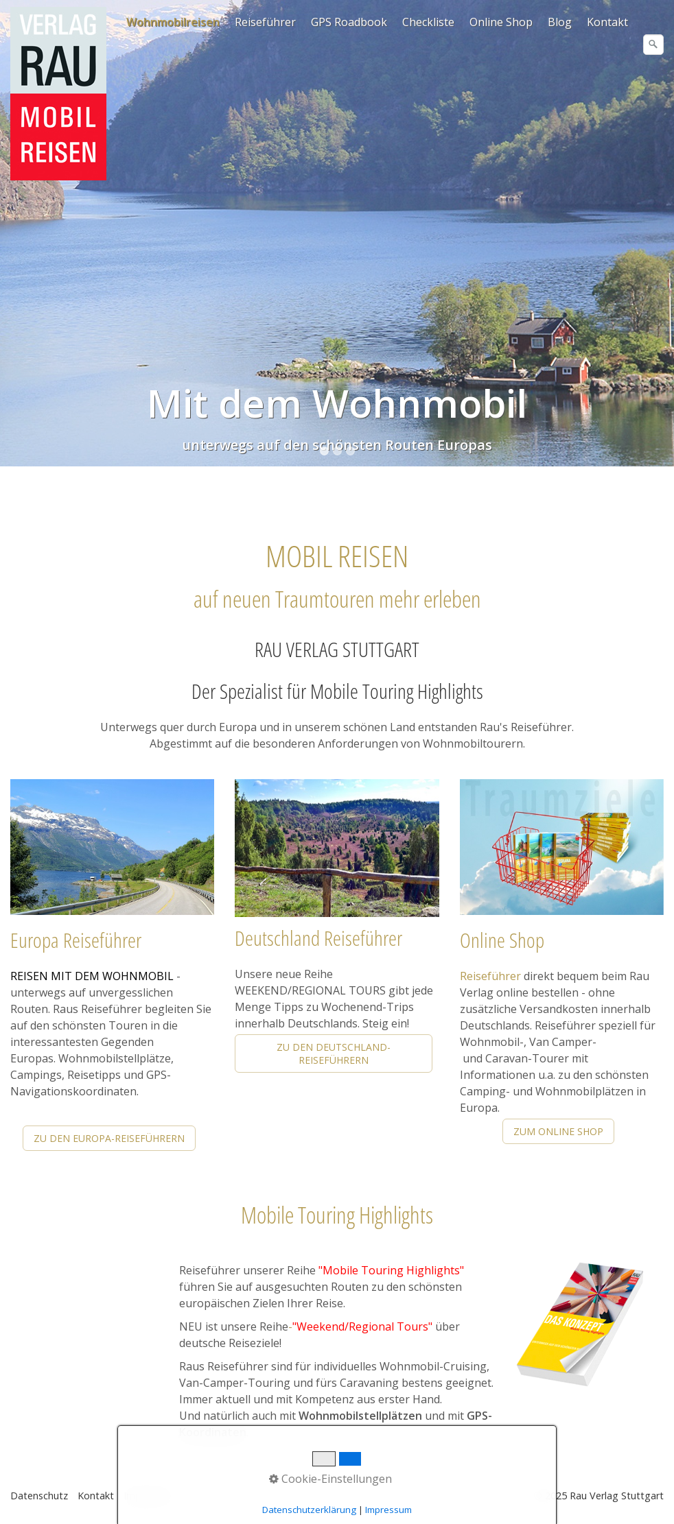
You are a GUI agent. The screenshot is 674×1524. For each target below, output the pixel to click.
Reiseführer (265, 21)
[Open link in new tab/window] (579, 1325)
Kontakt (607, 21)
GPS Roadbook (349, 21)
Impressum (149, 1495)
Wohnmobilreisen (173, 21)
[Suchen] (653, 44)
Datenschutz (39, 1495)
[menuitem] (173, 22)
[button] (109, 1138)
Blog (560, 21)
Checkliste (428, 21)
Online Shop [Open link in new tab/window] (501, 21)
